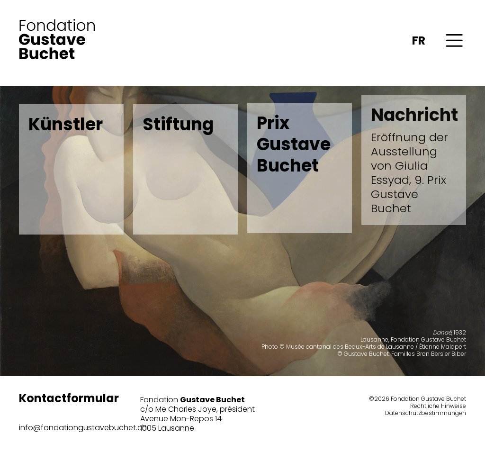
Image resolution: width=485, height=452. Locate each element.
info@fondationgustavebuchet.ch (83, 427)
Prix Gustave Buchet (294, 142)
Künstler (65, 124)
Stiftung (178, 124)
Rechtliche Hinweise (438, 405)
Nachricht (414, 156)
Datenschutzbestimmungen (425, 412)
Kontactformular (69, 398)
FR (418, 40)
